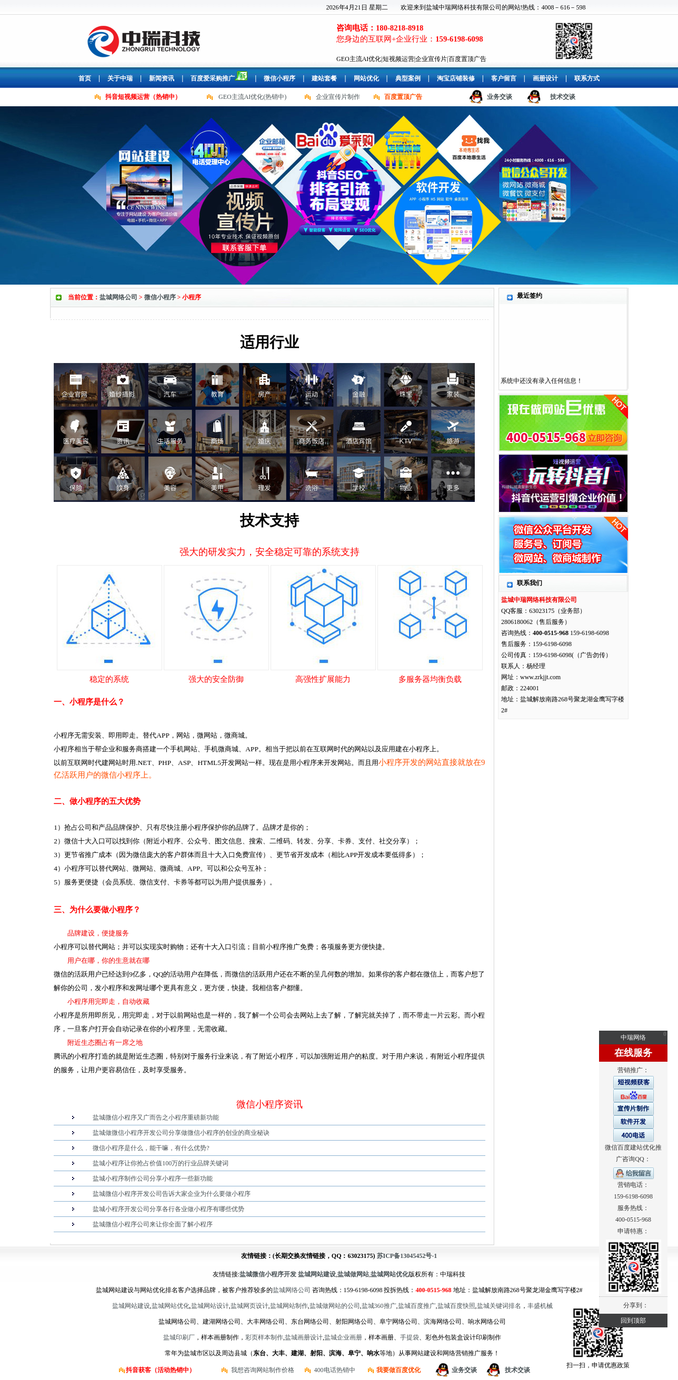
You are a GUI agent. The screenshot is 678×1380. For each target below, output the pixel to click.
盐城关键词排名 (499, 1306)
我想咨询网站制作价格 (262, 1370)
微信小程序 (160, 297)
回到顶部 (633, 1320)
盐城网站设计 (210, 1306)
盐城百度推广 (417, 1306)
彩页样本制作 (264, 1337)
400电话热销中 (334, 1370)
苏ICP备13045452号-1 (407, 1256)
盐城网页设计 (249, 1306)
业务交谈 (499, 96)
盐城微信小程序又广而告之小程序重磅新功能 (156, 1117)
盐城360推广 (379, 1306)
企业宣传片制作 (338, 96)
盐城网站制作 (289, 1306)
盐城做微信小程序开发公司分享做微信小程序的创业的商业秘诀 (181, 1132)
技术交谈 (562, 96)
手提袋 (409, 1337)
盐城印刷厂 (179, 1337)
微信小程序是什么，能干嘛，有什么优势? (151, 1148)
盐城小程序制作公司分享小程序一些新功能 (153, 1178)
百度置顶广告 (403, 96)
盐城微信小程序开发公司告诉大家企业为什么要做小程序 (172, 1193)
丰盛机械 (540, 1306)
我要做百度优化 (398, 1370)
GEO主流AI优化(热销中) (252, 96)
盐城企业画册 (343, 1337)
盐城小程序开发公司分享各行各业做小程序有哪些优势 (168, 1209)
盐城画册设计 (304, 1337)
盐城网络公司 (118, 297)
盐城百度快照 (456, 1306)
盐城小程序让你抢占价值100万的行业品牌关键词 (160, 1163)
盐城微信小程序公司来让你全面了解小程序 (153, 1224)
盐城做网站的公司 (335, 1306)
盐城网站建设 (131, 1306)
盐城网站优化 (171, 1306)
